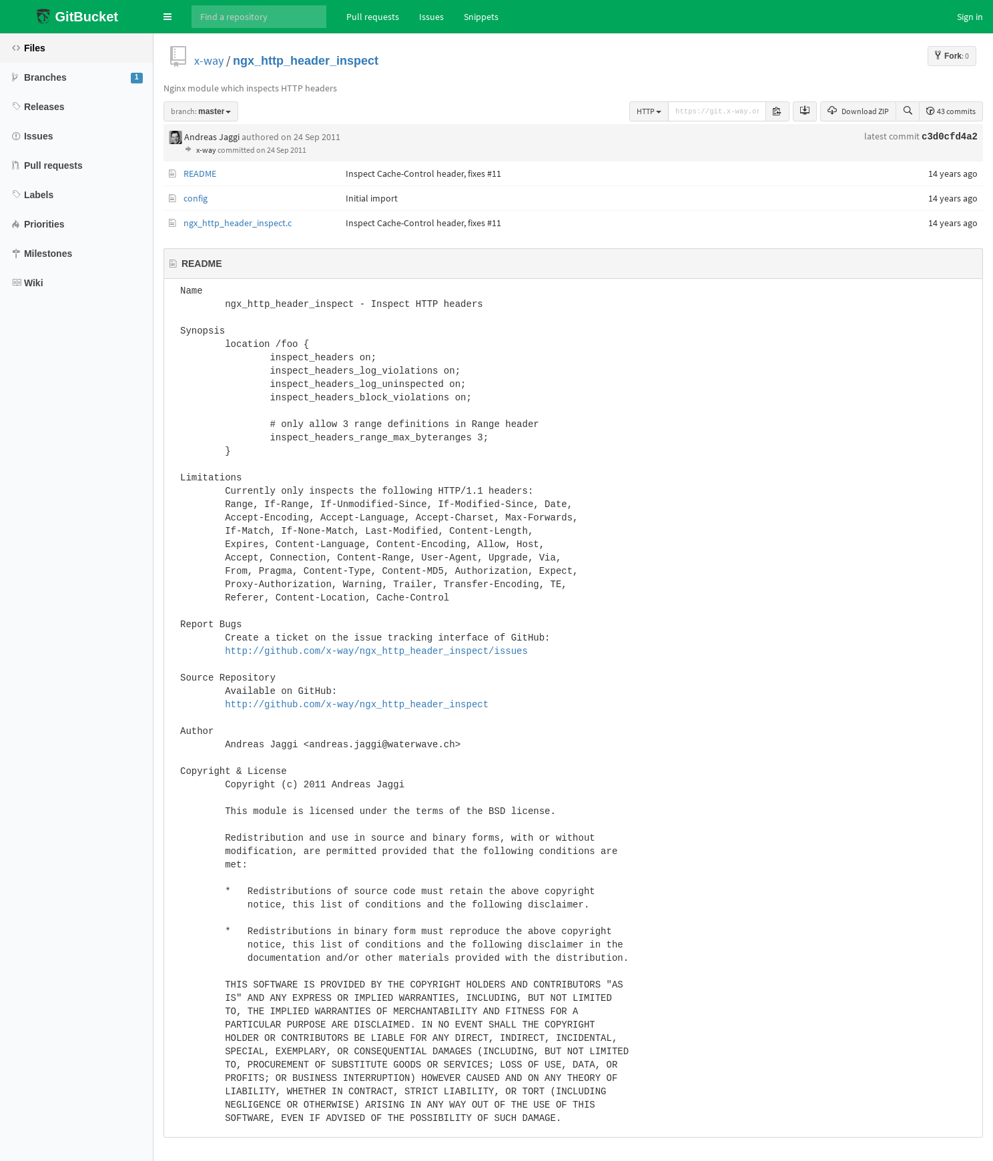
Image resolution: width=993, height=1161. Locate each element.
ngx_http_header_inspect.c (238, 223)
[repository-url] (717, 111)
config (196, 198)
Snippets (481, 17)
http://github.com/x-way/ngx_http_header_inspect (356, 704)
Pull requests (372, 17)
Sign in (970, 17)
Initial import (372, 198)
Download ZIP (858, 111)
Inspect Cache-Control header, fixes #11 (423, 173)
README (200, 173)
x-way (209, 60)
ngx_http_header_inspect (305, 60)
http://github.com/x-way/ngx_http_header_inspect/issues (376, 651)
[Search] (259, 16)
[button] (167, 16)
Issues (431, 17)
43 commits (951, 111)
